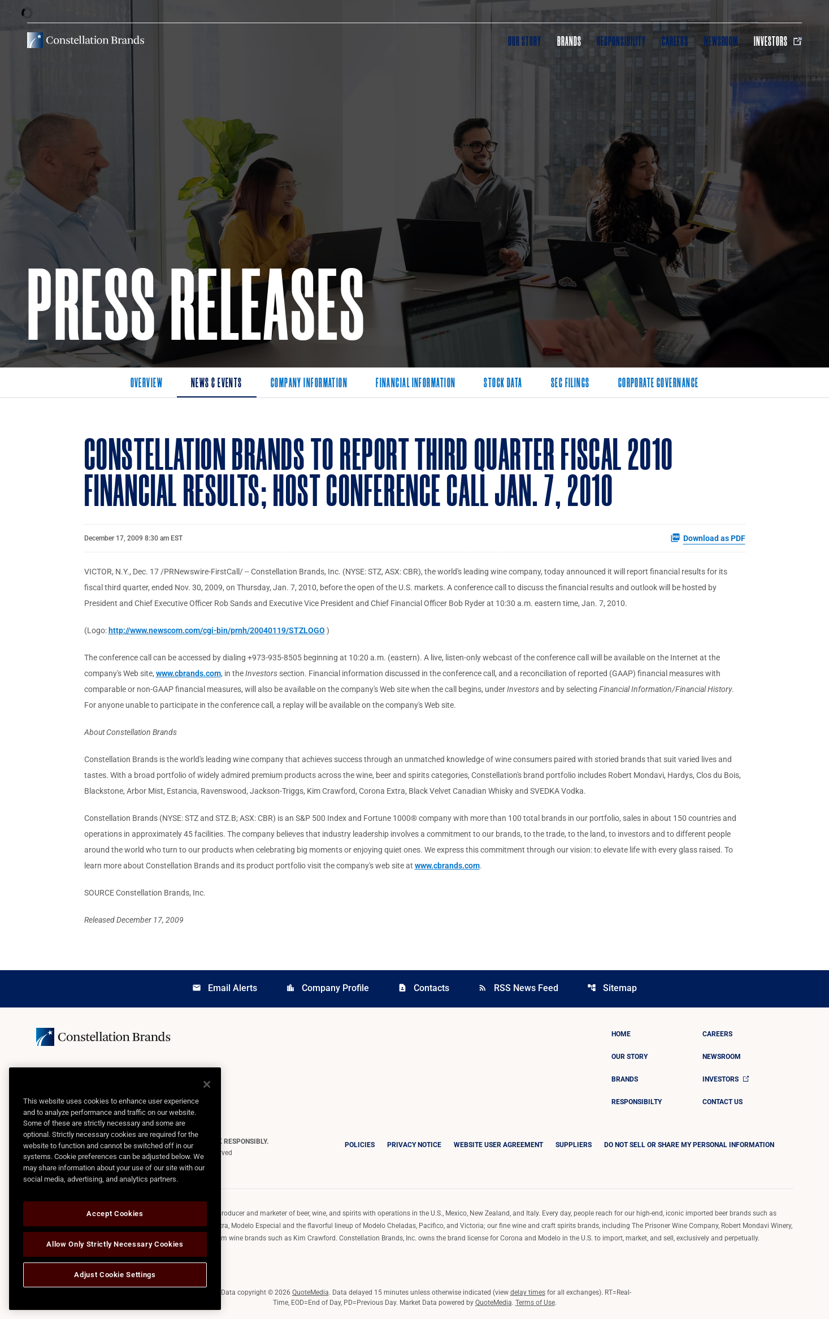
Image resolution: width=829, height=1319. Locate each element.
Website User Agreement (498, 1145)
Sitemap (612, 988)
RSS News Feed (518, 988)
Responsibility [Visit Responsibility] (621, 41)
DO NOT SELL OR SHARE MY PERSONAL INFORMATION (689, 1145)
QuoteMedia (310, 1292)
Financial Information (415, 384)
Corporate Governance (658, 384)
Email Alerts (224, 988)
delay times (527, 1292)
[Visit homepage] (85, 40)
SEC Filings (570, 384)
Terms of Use (535, 1303)
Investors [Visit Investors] (778, 41)
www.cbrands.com (188, 673)
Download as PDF (707, 538)
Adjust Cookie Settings (114, 1274)
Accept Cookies (114, 1213)
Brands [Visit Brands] (569, 41)
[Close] (206, 1084)
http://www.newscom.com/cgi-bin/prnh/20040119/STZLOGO (216, 630)
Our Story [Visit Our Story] (524, 41)
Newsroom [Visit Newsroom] (721, 41)
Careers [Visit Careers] (675, 41)
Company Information (309, 384)
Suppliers (573, 1145)
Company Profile (327, 988)
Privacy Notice (414, 1145)
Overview (147, 384)
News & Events (216, 384)
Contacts (423, 988)
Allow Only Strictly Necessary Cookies (114, 1244)
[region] (115, 1188)
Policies (360, 1145)
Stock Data (503, 384)
